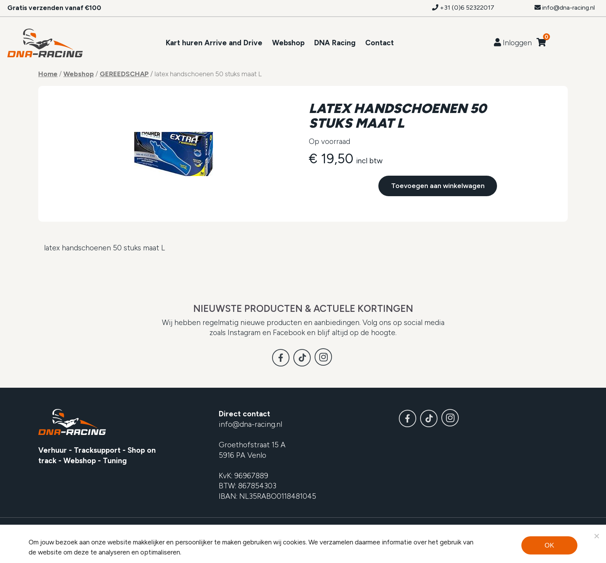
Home (48, 74)
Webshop (288, 42)
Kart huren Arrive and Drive (214, 42)
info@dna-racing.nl (565, 7)
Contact (379, 42)
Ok (549, 545)
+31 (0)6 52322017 (463, 7)
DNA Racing (335, 42)
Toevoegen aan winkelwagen (438, 183)
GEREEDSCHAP (124, 74)
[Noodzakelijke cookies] (596, 536)
